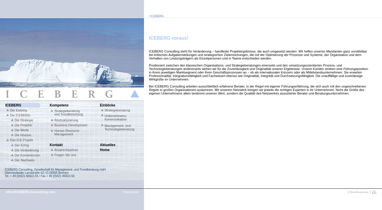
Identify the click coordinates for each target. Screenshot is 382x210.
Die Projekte (23, 125)
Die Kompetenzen (27, 155)
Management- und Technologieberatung (119, 127)
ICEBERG (13, 105)
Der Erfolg (22, 145)
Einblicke (107, 105)
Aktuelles (107, 145)
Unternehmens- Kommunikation (116, 117)
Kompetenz (59, 105)
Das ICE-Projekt (21, 140)
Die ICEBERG (20, 115)
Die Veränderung (27, 150)
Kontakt (56, 145)
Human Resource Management (66, 132)
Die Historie (23, 135)
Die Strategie (24, 120)
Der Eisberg (18, 110)
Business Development (70, 125)
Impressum (131, 192)
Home (105, 150)
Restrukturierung (66, 120)
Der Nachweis (24, 160)
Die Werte (22, 130)
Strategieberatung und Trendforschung (68, 112)
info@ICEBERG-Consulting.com (30, 192)
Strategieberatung (117, 110)
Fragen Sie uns (65, 155)
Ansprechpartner (66, 150)
